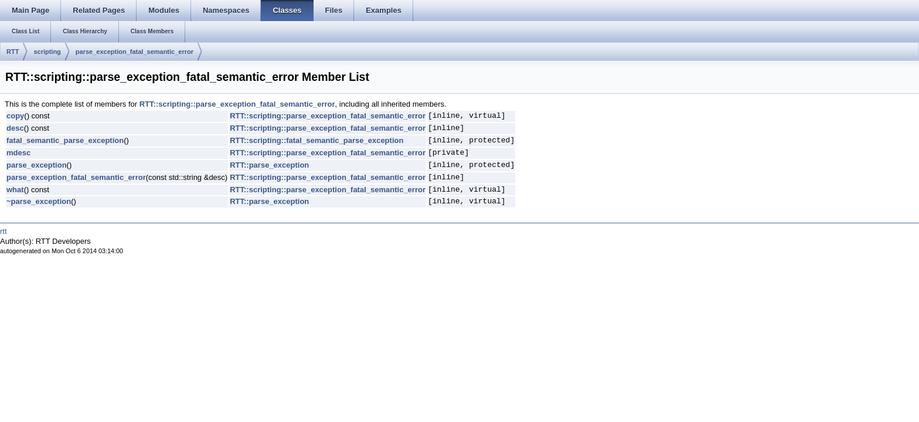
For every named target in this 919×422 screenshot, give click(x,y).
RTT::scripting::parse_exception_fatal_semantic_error (237, 104)
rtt (3, 231)
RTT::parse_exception (269, 165)
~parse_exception (38, 201)
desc (15, 128)
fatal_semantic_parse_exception (65, 140)
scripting (46, 51)
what (15, 189)
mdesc (18, 152)
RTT (12, 51)
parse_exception (36, 165)
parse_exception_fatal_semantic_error (134, 51)
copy (15, 115)
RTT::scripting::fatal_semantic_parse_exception (316, 140)
